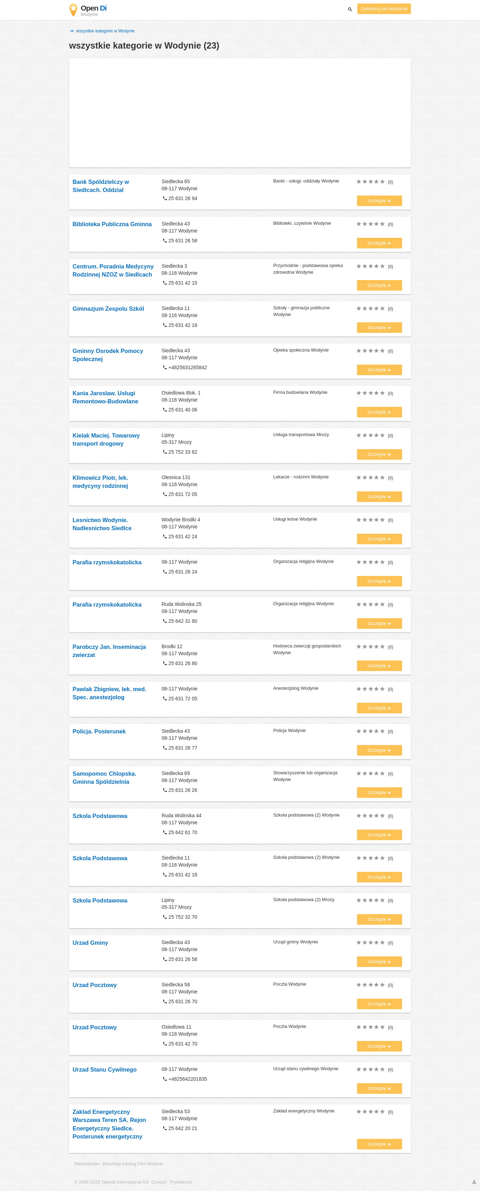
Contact (159, 1182)
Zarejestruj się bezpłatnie (384, 8)
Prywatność (181, 1182)
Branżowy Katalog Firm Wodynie (133, 1163)
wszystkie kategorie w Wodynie (102, 31)
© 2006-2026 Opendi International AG (111, 1182)
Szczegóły (377, 200)
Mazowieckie (86, 1163)
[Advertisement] (240, 112)
